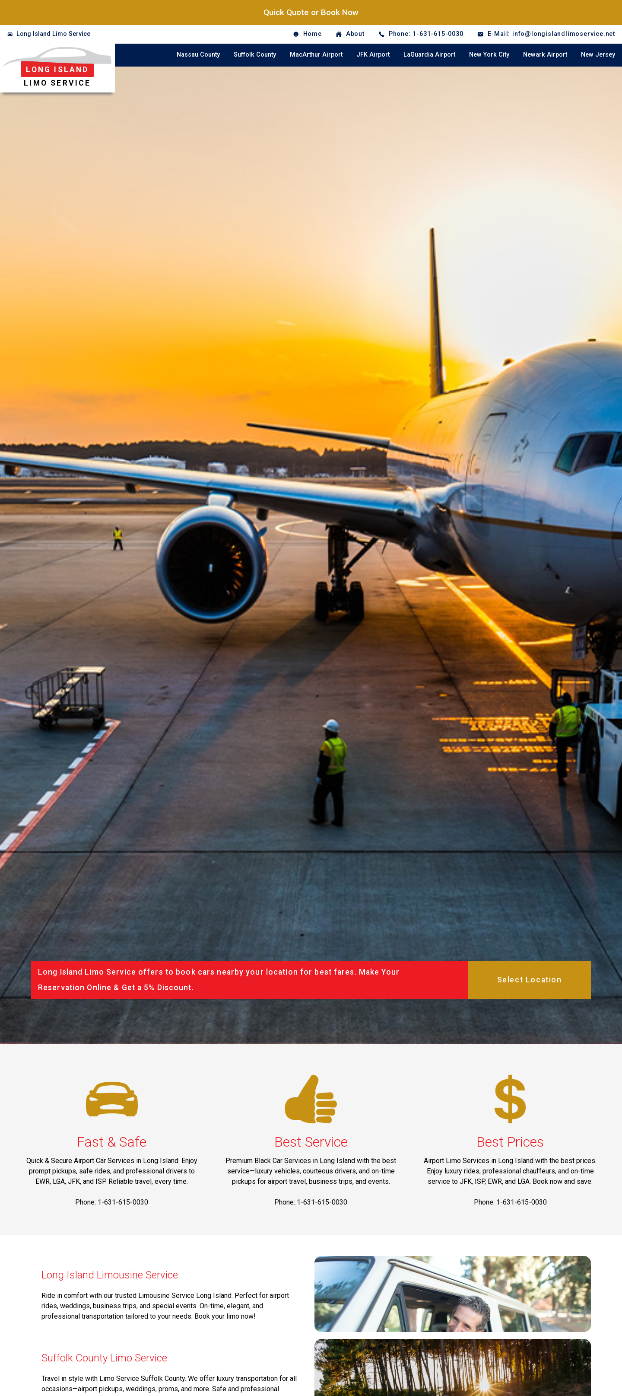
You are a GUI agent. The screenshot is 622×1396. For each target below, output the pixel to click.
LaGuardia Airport (429, 54)
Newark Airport (545, 54)
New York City (489, 54)
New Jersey (598, 54)
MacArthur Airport (316, 54)
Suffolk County (255, 54)
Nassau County (198, 54)
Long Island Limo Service (53, 34)
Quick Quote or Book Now (311, 12)
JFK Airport (373, 54)
